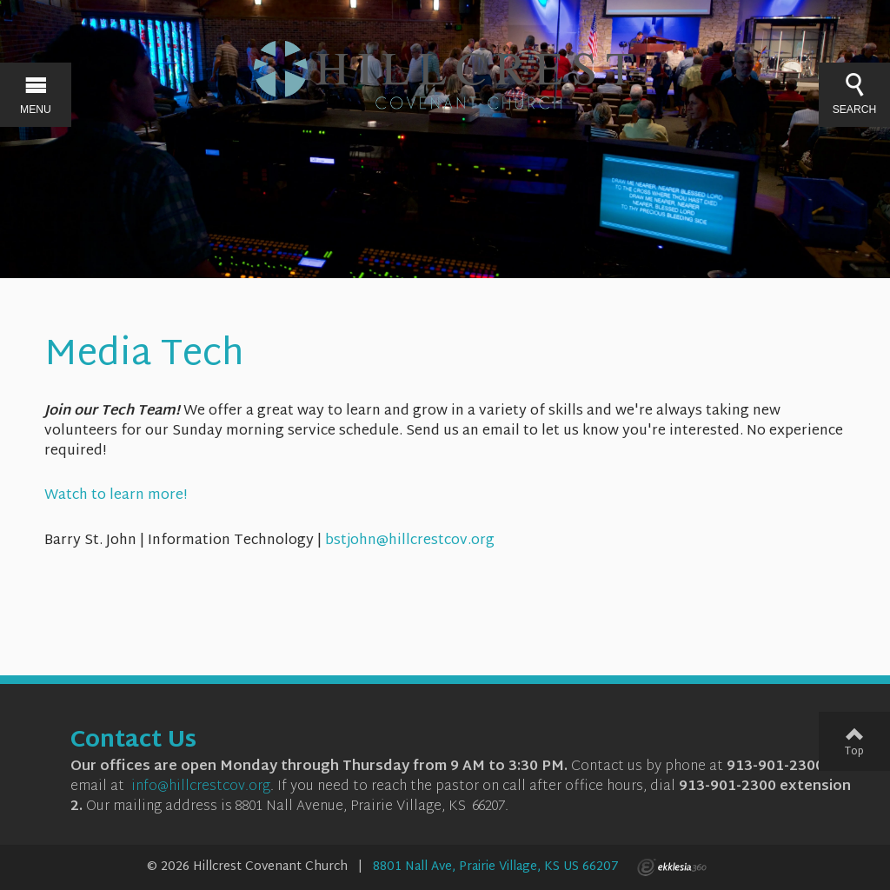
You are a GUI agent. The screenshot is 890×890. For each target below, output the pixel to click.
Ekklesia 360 (672, 867)
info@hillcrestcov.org (200, 787)
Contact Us (133, 741)
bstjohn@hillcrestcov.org (410, 541)
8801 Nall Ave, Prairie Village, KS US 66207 (496, 867)
